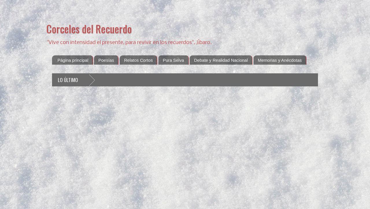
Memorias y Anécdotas (280, 60)
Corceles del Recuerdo (89, 28)
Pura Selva (173, 60)
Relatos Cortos (138, 60)
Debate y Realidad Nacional (221, 60)
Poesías (106, 60)
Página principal (73, 60)
